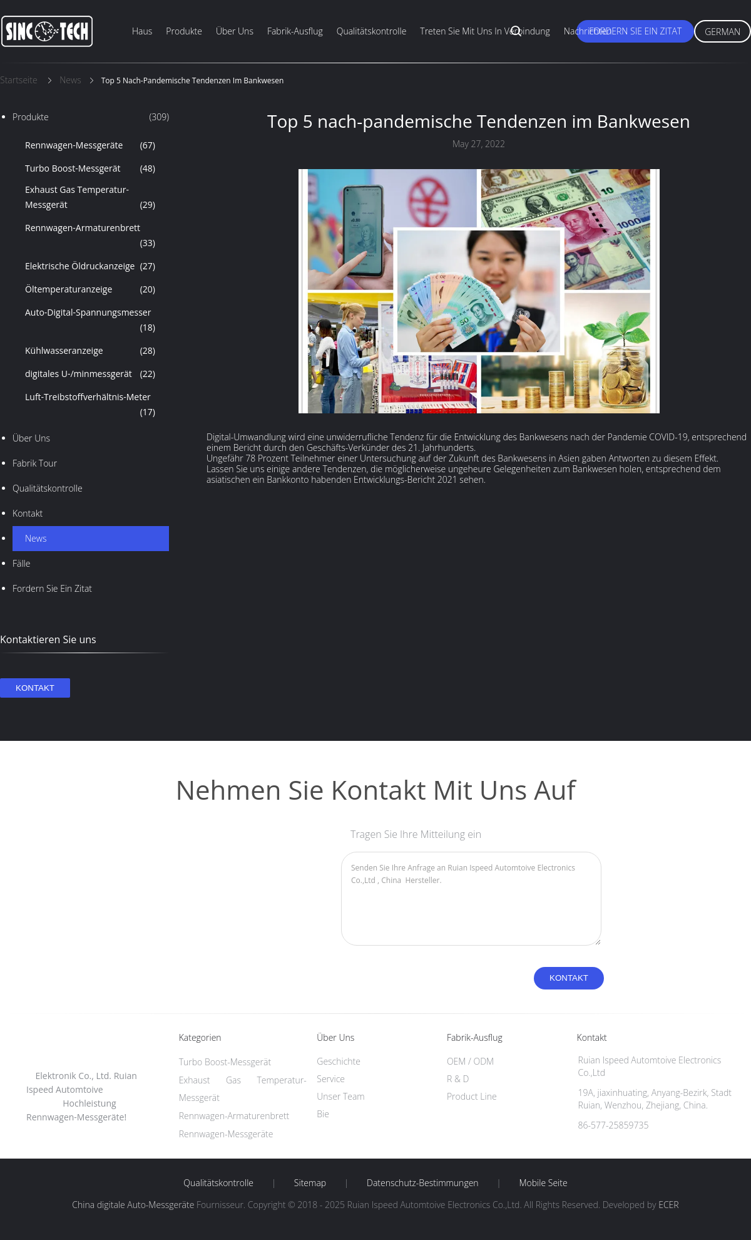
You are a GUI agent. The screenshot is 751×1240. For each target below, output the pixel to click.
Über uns (234, 31)
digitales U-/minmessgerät (90, 373)
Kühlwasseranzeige (90, 350)
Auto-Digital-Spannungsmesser (90, 320)
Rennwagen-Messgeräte (90, 145)
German (722, 32)
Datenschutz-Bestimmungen (423, 1183)
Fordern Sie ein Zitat (635, 31)
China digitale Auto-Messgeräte (133, 1205)
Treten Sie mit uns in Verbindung (485, 31)
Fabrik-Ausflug (295, 31)
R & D (458, 1079)
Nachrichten (588, 31)
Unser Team (340, 1096)
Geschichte (338, 1061)
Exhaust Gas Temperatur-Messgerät (90, 197)
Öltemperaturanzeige (90, 289)
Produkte (184, 31)
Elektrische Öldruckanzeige (90, 266)
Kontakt (28, 513)
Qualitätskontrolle (372, 31)
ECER (668, 1205)
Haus (142, 31)
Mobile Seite (543, 1183)
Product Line (472, 1096)
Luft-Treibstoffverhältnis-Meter (90, 405)
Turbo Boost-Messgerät (90, 168)
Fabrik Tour (35, 463)
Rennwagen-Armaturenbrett (90, 236)
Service (331, 1079)
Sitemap (310, 1183)
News (35, 538)
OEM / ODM (470, 1061)
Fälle (21, 563)
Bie (323, 1114)
